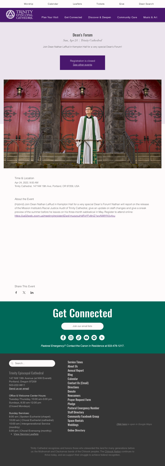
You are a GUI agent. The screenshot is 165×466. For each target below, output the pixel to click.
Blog (70, 374)
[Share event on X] (24, 292)
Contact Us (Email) (78, 383)
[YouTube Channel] (86, 337)
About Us (73, 366)
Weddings (73, 425)
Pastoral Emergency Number (83, 408)
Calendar (73, 379)
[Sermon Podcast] (102, 337)
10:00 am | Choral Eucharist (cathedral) (31, 420)
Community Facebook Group (83, 416)
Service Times (75, 362)
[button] (49, 17)
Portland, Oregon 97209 (22, 381)
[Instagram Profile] (71, 337)
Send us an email (19, 388)
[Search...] (31, 363)
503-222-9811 (17, 385)
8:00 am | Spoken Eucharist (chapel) (29, 416)
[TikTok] (78, 337)
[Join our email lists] (82, 326)
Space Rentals (76, 420)
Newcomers (74, 395)
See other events (82, 64)
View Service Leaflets (26, 434)
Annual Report (76, 370)
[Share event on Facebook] (16, 292)
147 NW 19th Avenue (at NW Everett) (30, 378)
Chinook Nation (113, 451)
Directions (73, 387)
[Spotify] (94, 337)
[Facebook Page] (63, 337)
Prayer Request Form (79, 400)
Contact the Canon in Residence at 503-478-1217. (82, 345)
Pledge (71, 404)
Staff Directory (76, 412)
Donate (72, 391)
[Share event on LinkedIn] (32, 292)
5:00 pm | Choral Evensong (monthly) (30, 430)
